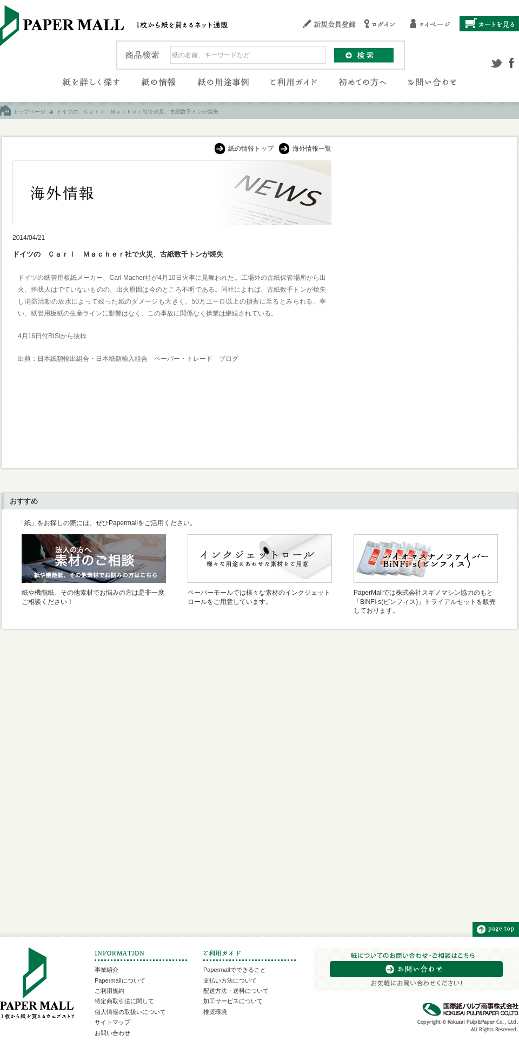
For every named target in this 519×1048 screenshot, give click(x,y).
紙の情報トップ (251, 148)
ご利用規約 (109, 990)
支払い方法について (230, 980)
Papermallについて (120, 980)
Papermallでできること (234, 969)
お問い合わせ (112, 1033)
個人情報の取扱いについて (130, 1012)
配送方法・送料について (236, 990)
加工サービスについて (233, 1001)
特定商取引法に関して (124, 1001)
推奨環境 (215, 1012)
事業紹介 (106, 969)
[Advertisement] (425, 227)
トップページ (29, 112)
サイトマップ (112, 1022)
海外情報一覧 (311, 148)
